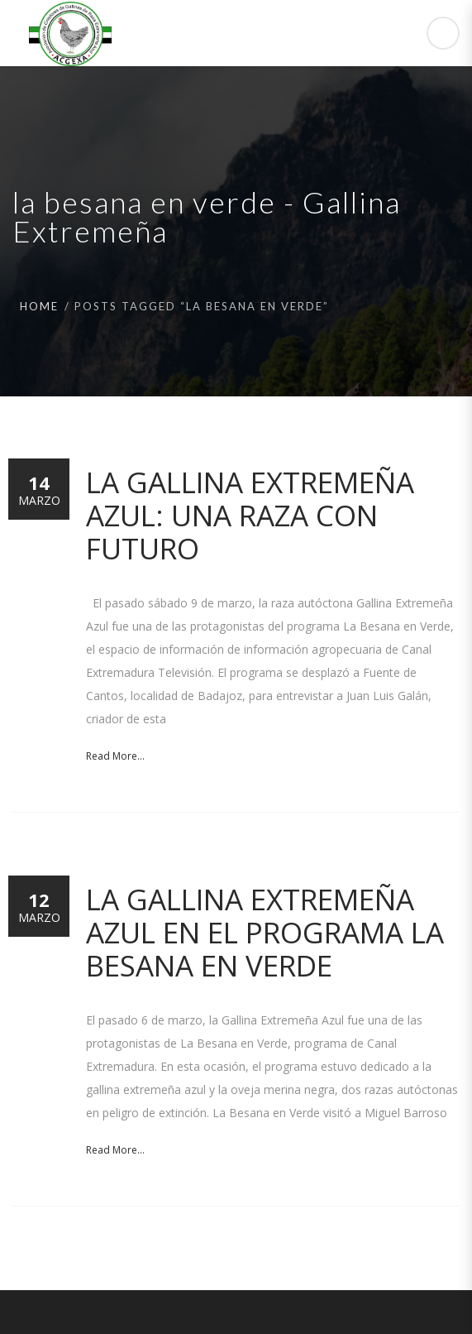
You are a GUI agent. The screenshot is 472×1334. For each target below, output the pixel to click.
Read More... (115, 756)
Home (39, 306)
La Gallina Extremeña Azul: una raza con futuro (250, 515)
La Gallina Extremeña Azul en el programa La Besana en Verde (265, 932)
